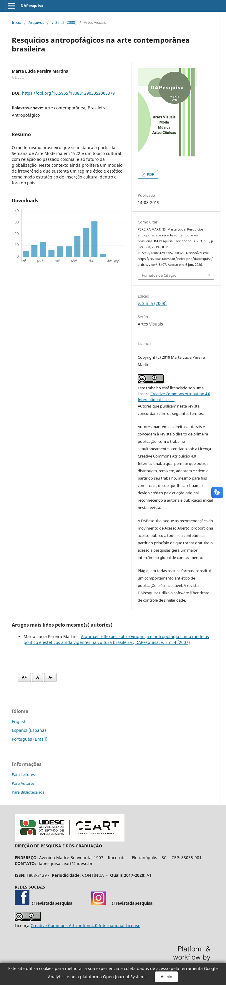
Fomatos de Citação (159, 275)
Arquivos (36, 22)
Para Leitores (23, 774)
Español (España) (29, 730)
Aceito (166, 976)
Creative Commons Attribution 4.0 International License (85, 925)
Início (16, 22)
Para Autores (23, 783)
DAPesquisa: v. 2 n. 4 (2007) (162, 642)
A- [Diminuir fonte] (50, 677)
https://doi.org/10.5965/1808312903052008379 (68, 93)
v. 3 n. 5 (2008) (64, 22)
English (19, 721)
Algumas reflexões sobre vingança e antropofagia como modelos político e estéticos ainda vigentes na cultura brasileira (116, 639)
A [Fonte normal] (37, 677)
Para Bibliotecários (28, 792)
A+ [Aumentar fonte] (24, 677)
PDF (150, 174)
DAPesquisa (32, 5)
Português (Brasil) (29, 739)
